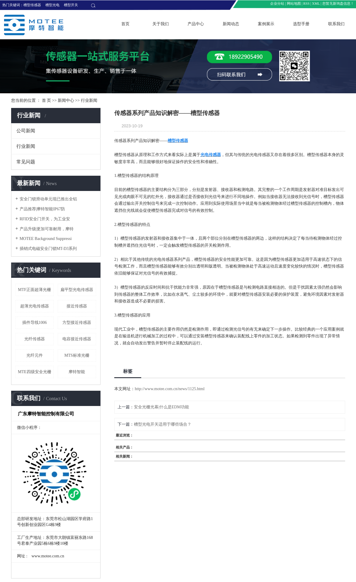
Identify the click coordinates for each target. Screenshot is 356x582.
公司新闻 (25, 130)
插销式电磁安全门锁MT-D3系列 (48, 248)
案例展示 (266, 24)
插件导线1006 (34, 322)
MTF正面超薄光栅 (34, 289)
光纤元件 (34, 355)
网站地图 (294, 3)
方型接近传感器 (76, 322)
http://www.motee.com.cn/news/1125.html (170, 389)
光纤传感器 (34, 339)
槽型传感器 (32, 5)
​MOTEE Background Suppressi (46, 238)
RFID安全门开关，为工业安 (45, 219)
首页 (125, 24)
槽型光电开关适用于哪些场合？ (162, 424)
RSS (306, 3)
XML (316, 3)
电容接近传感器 (76, 339)
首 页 (46, 100)
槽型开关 (71, 5)
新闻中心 (66, 100)
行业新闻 (89, 100)
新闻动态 (231, 24)
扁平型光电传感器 (76, 289)
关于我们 (160, 24)
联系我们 (336, 24)
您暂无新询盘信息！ (338, 3)
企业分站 (277, 3)
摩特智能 (77, 372)
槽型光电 (52, 5)
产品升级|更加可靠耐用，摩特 (47, 229)
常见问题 (25, 161)
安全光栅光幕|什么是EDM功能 (161, 407)
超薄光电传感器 (34, 306)
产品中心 (196, 24)
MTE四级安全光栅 (34, 372)
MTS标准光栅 (76, 355)
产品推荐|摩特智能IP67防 (42, 209)
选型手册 (301, 24)
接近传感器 (77, 306)
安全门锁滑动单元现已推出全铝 (48, 199)
